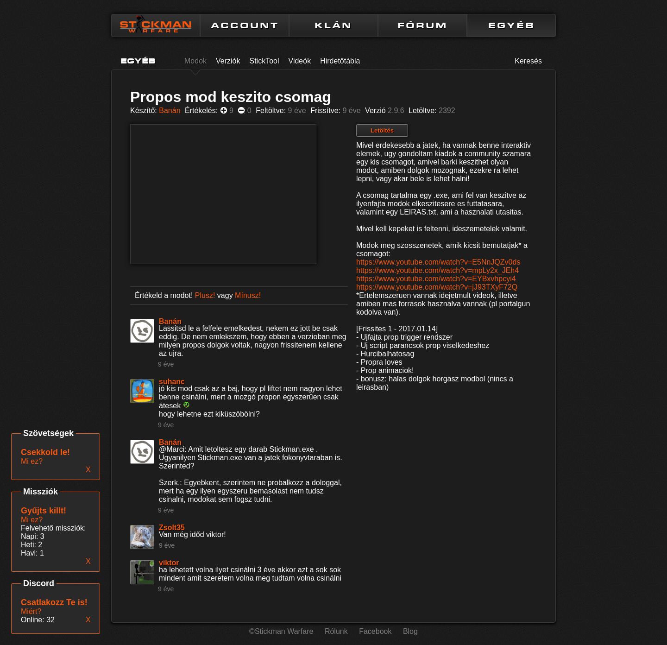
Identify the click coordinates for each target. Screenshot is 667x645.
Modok (195, 61)
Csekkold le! (45, 452)
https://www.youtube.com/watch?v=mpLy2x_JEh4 (437, 270)
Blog (410, 631)
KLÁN (333, 25)
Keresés (528, 61)
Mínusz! (248, 295)
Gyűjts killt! (43, 510)
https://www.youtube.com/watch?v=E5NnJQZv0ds (438, 262)
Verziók (228, 61)
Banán (169, 110)
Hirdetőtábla (340, 61)
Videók (300, 61)
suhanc (172, 382)
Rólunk (336, 631)
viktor (169, 563)
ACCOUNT (245, 25)
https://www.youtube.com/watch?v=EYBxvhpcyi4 (436, 279)
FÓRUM (422, 25)
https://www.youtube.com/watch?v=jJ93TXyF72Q (436, 287)
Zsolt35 (172, 527)
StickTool (264, 61)
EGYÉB (511, 25)
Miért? (31, 611)
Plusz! (205, 295)
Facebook (375, 631)
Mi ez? (32, 520)
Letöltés (382, 130)
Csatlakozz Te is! (54, 602)
